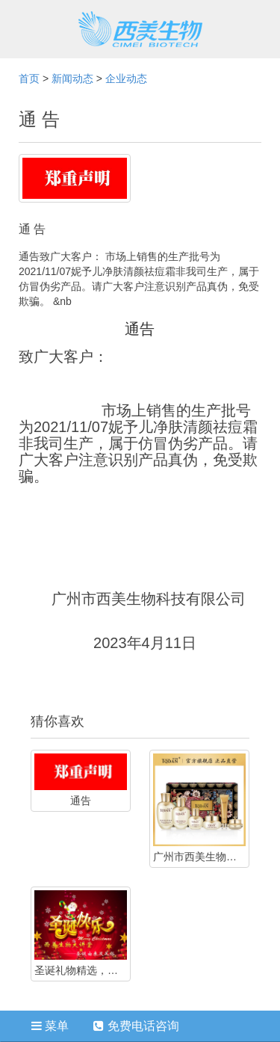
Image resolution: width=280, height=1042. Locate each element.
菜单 (50, 1026)
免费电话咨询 (135, 1026)
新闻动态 (72, 78)
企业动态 (126, 78)
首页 (29, 78)
